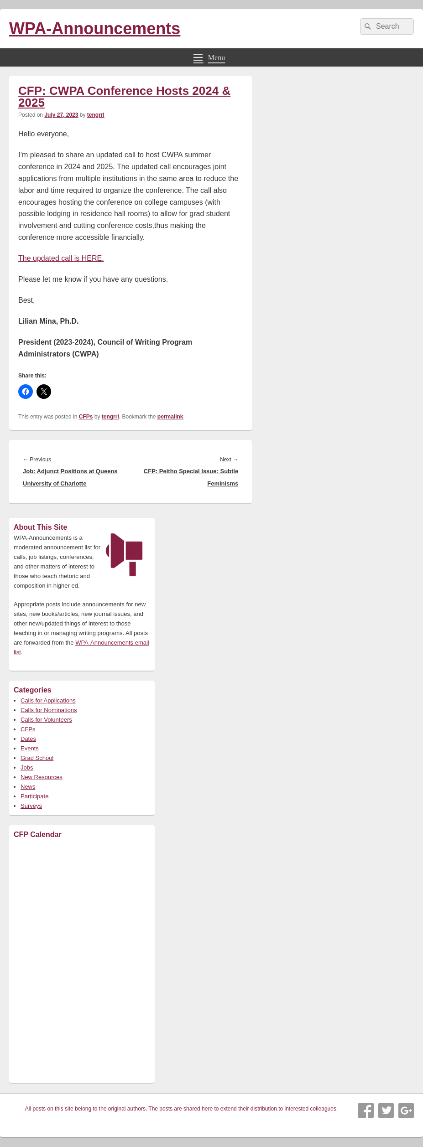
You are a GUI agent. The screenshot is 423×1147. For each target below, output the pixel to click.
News (28, 786)
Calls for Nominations (49, 710)
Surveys (31, 805)
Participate (34, 796)
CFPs (86, 416)
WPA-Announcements (94, 28)
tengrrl (95, 115)
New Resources (42, 777)
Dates (28, 738)
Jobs (27, 767)
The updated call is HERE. (61, 258)
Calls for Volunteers (46, 719)
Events (30, 748)
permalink (170, 416)
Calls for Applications (48, 700)
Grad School (37, 757)
